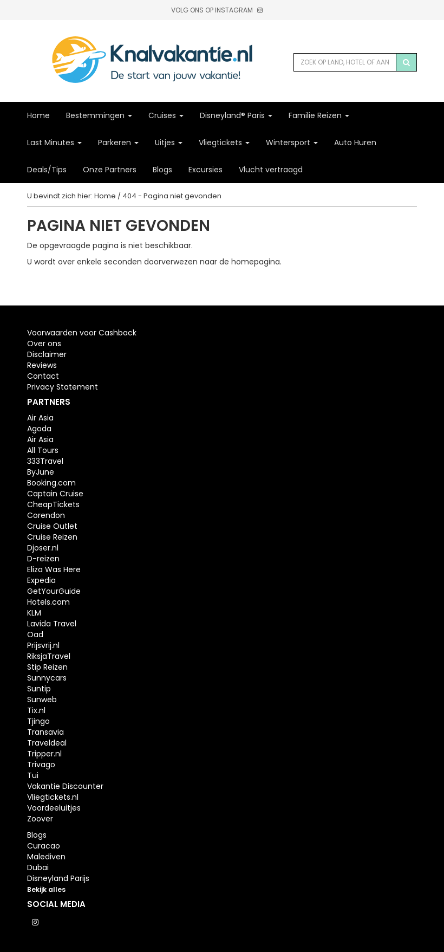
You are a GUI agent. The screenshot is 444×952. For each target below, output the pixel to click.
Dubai (38, 867)
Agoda (39, 428)
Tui (32, 775)
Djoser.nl (42, 547)
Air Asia (40, 417)
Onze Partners (109, 169)
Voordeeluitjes (54, 807)
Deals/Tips (47, 169)
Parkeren (118, 142)
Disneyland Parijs (58, 878)
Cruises (166, 115)
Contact (43, 376)
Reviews (42, 365)
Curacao (43, 845)
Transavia (45, 732)
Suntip (39, 688)
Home (38, 115)
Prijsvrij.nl (43, 645)
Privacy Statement (62, 386)
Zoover (40, 818)
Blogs (162, 169)
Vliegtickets (224, 142)
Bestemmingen (99, 115)
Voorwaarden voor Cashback (81, 332)
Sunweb (42, 699)
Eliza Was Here (54, 569)
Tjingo (38, 721)
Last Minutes (54, 142)
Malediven (46, 856)
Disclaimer (47, 354)
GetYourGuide (54, 591)
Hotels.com (48, 602)
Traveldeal (47, 742)
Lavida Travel (51, 623)
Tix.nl (36, 710)
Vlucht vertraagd (271, 169)
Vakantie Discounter (65, 786)
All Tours (42, 450)
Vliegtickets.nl (53, 797)
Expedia (41, 580)
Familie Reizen (319, 115)
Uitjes (168, 142)
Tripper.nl (44, 753)
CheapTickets (53, 504)
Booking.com (51, 482)
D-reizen (43, 558)
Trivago (41, 764)
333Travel (45, 461)
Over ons (44, 343)
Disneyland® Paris (236, 115)
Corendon (46, 515)
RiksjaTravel (48, 656)
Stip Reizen (47, 667)
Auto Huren (355, 142)
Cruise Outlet (52, 526)
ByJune (40, 472)
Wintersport (292, 142)
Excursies (205, 169)
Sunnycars (47, 677)
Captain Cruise (55, 493)
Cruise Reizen (52, 537)
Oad (35, 634)
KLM (34, 612)
